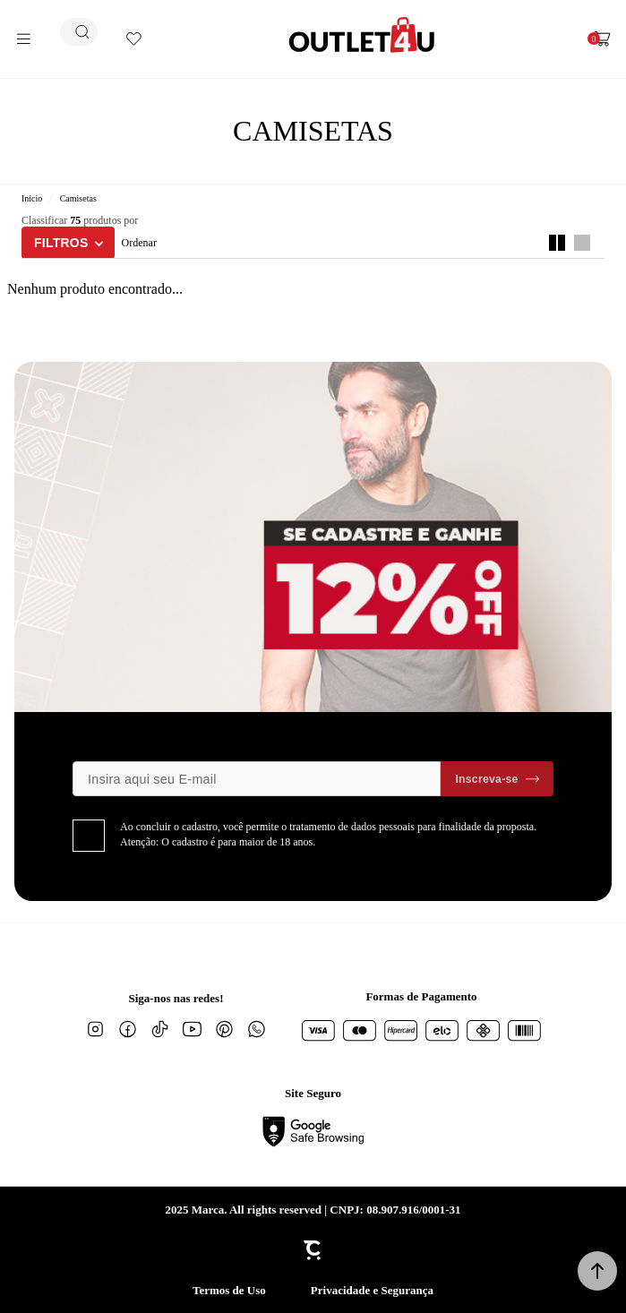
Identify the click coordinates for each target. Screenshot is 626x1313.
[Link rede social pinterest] (225, 1029)
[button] (597, 1271)
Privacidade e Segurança (372, 1290)
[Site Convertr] (313, 1250)
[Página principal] (361, 35)
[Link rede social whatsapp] (257, 1029)
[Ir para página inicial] (31, 198)
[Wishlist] (133, 39)
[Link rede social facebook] (128, 1029)
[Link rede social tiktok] (160, 1029)
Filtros (61, 243)
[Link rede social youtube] (192, 1029)
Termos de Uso (229, 1290)
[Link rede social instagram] (96, 1029)
